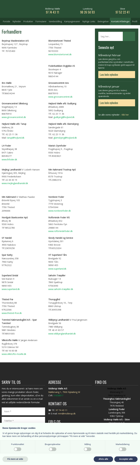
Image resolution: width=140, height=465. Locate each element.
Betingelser (103, 21)
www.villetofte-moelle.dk (14, 354)
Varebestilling (55, 21)
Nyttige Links (88, 21)
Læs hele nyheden (109, 75)
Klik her (125, 114)
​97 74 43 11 (52, 12)
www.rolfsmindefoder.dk (60, 231)
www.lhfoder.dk (9, 159)
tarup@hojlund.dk (15, 137)
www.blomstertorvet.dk (60, 54)
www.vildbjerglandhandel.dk (62, 333)
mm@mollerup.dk (67, 413)
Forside (6, 21)
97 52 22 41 (123, 12)
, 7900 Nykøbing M (70, 392)
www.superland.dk (57, 268)
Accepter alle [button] (126, 459)
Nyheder (16, 21)
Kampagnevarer (72, 21)
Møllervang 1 (54, 392)
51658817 (58, 395)
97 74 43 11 (61, 410)
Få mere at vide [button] (15, 459)
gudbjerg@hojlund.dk (64, 117)
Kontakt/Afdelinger (120, 21)
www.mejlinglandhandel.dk (15, 183)
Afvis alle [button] (103, 459)
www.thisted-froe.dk (12, 313)
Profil (134, 21)
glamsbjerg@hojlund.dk (65, 137)
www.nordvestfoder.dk (59, 210)
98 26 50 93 (87, 12)
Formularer (40, 21)
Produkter (28, 21)
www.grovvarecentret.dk (60, 96)
